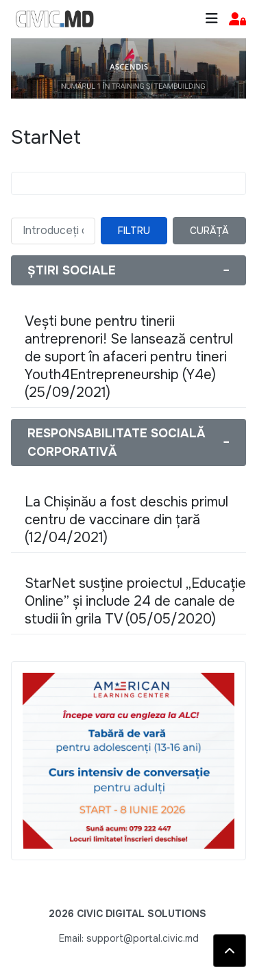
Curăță (209, 230)
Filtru (134, 230)
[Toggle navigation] (212, 19)
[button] (237, 19)
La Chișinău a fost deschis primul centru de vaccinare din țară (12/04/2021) (126, 519)
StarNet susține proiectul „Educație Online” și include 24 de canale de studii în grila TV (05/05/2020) (135, 601)
